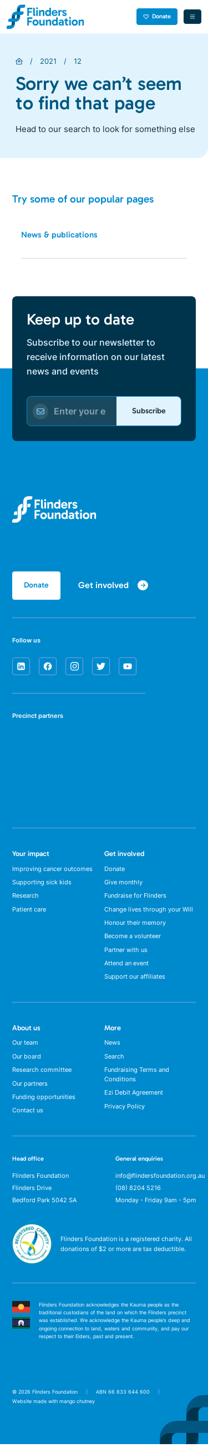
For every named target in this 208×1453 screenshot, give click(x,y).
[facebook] (48, 667)
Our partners (30, 1091)
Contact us (27, 1119)
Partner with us (126, 954)
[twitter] (101, 667)
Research (25, 898)
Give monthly (123, 884)
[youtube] (127, 667)
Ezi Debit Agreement (133, 1101)
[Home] (19, 61)
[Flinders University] (24, 784)
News (112, 1049)
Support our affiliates (134, 982)
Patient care (29, 912)
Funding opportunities (43, 1105)
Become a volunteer (132, 940)
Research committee (42, 1077)
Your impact (30, 854)
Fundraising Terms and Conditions (136, 1082)
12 (78, 61)
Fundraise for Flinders (135, 898)
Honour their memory (135, 926)
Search (114, 1063)
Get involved (124, 854)
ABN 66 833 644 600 (123, 1400)
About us (26, 1033)
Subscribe (148, 411)
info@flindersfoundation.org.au (160, 1184)
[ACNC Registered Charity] (32, 1268)
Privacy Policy (124, 1114)
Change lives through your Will (148, 912)
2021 (48, 61)
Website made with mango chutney (53, 1410)
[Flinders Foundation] (45, 16)
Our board (26, 1063)
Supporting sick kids (42, 884)
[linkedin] (21, 667)
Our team (25, 1049)
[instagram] (74, 667)
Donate (157, 16)
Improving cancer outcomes (52, 870)
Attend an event (126, 968)
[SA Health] (24, 746)
